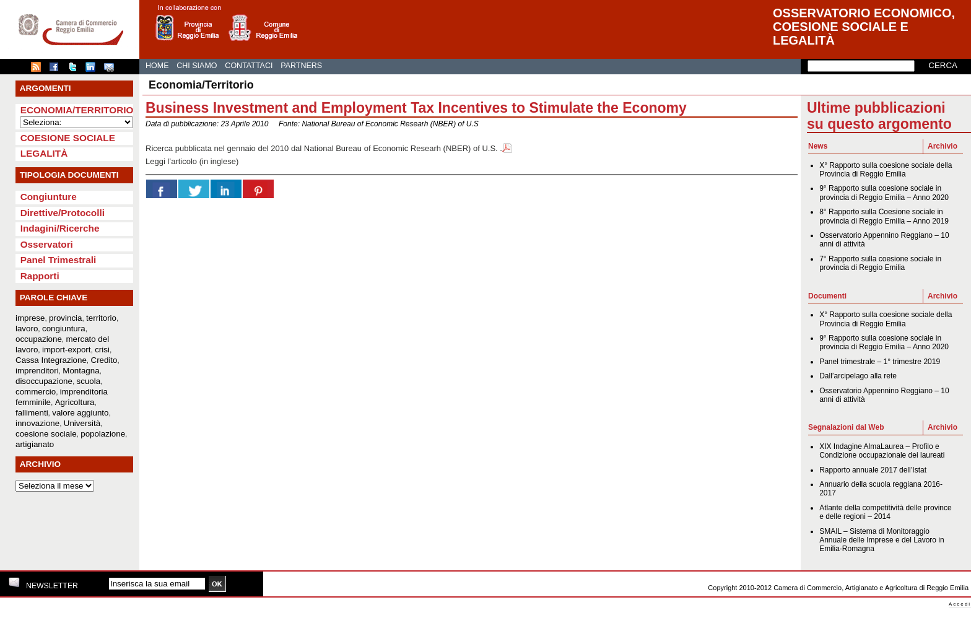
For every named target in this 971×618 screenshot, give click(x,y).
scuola (89, 381)
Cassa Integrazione (51, 360)
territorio (101, 318)
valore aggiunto (80, 412)
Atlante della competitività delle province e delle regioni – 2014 (885, 512)
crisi (102, 349)
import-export (66, 349)
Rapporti (39, 276)
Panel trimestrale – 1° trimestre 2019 (879, 361)
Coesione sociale (67, 138)
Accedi (960, 604)
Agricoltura (75, 402)
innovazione (37, 423)
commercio (35, 391)
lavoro (26, 328)
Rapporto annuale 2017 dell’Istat (872, 470)
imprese (30, 318)
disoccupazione (43, 381)
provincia (65, 318)
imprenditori (37, 370)
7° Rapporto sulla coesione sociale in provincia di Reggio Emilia (880, 263)
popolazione (103, 433)
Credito (104, 360)
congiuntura (63, 328)
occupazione (38, 339)
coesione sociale (46, 433)
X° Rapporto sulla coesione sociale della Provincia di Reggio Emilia (885, 169)
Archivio (942, 146)
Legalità (44, 153)
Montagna (81, 370)
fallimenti (31, 412)
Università (82, 423)
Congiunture (48, 196)
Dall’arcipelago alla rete (858, 376)
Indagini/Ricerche (60, 228)
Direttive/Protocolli (62, 212)
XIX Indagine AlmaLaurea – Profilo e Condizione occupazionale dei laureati (881, 450)
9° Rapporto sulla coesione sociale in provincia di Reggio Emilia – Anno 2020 (884, 192)
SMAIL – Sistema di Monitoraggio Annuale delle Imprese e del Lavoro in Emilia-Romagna (881, 540)
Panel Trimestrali (58, 260)
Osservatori (46, 244)
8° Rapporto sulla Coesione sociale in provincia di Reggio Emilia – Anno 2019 (884, 216)
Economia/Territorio (77, 110)
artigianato (34, 444)
